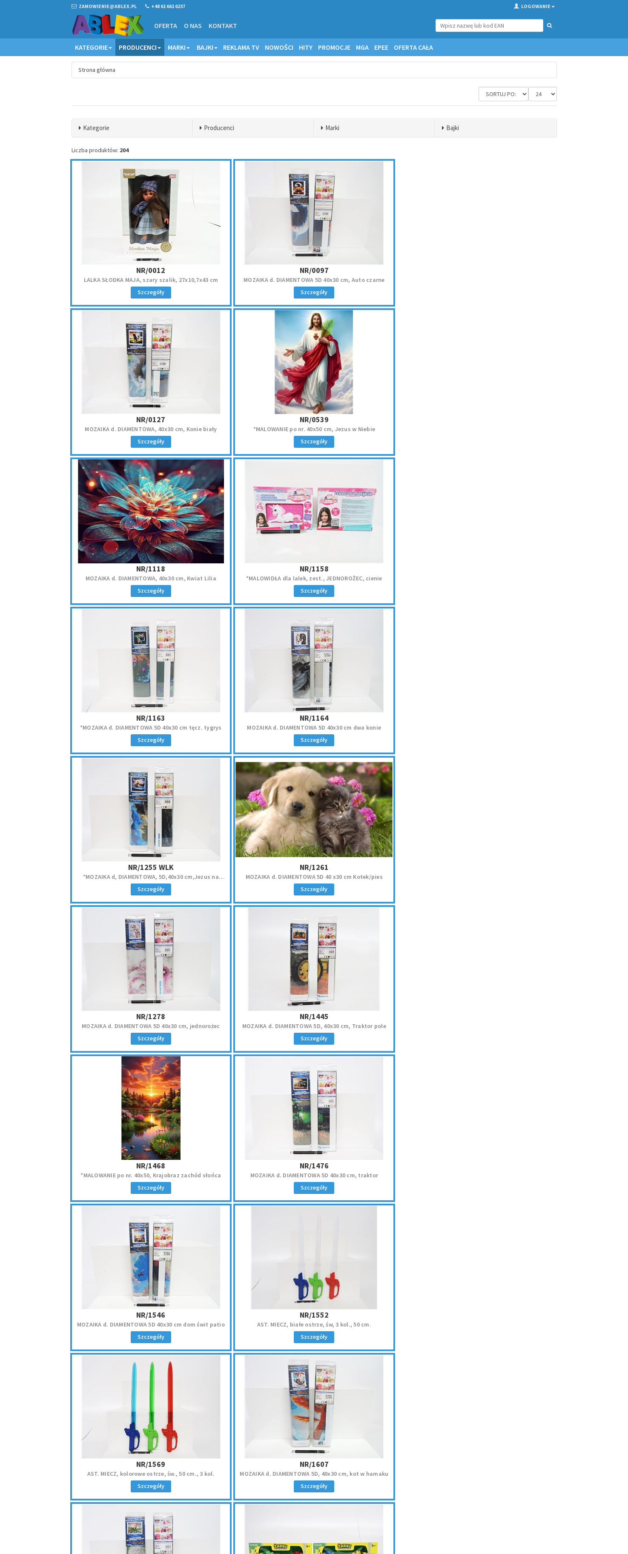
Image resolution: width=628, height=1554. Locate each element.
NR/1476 (313, 867)
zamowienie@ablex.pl (116, 1464)
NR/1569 (313, 1016)
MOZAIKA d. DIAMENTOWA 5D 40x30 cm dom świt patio (477, 877)
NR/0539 (150, 419)
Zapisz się (501, 1477)
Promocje (334, 47)
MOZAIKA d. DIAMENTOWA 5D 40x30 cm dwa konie (314, 578)
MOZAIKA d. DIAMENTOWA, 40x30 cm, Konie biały (477, 280)
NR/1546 (477, 867)
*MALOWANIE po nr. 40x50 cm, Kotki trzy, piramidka (477, 1324)
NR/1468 (150, 867)
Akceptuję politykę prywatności (493, 1494)
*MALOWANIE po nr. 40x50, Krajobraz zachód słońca (150, 877)
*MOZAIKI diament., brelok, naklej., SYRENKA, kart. (314, 1324)
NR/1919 (150, 1315)
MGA (362, 47)
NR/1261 (150, 718)
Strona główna (96, 70)
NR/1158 (477, 419)
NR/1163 (150, 569)
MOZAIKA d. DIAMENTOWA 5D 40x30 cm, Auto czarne (314, 280)
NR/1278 (313, 718)
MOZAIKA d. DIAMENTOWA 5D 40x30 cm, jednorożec (314, 727)
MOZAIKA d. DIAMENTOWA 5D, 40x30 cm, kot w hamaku (477, 1026)
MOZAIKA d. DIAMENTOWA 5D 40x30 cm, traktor (314, 877)
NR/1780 (313, 1165)
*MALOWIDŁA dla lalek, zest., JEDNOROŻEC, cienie (477, 429)
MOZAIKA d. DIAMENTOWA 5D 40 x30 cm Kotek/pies (150, 727)
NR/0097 (313, 270)
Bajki (207, 47)
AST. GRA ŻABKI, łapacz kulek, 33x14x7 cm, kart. (314, 1175)
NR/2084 (477, 1315)
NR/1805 (477, 1165)
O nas (193, 25)
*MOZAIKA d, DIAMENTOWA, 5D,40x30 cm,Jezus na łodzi (477, 582)
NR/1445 (477, 718)
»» (548, 1377)
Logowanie (534, 6)
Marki (179, 47)
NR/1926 (313, 1315)
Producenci (140, 47)
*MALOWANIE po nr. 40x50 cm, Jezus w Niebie (151, 429)
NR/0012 (150, 270)
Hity (306, 47)
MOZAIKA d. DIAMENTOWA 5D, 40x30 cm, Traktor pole (477, 727)
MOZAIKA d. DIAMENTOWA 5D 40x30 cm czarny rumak (477, 1175)
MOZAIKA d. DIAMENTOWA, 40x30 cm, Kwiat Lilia (314, 429)
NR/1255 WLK (477, 569)
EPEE (381, 47)
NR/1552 (150, 1016)
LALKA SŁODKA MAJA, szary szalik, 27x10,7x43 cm (150, 280)
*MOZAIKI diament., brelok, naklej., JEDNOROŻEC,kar (150, 1324)
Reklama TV (241, 47)
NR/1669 (150, 1165)
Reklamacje (334, 1464)
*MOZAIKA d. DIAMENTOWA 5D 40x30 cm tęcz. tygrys (151, 578)
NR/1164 (313, 569)
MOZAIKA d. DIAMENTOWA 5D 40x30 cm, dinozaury (151, 1175)
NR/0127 (477, 270)
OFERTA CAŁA (413, 47)
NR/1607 (477, 1016)
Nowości (279, 47)
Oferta (165, 25)
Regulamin (333, 1453)
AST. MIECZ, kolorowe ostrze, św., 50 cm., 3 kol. (314, 1026)
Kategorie (93, 47)
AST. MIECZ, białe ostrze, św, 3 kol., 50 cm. (151, 1026)
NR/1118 (313, 419)
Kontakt (223, 25)
